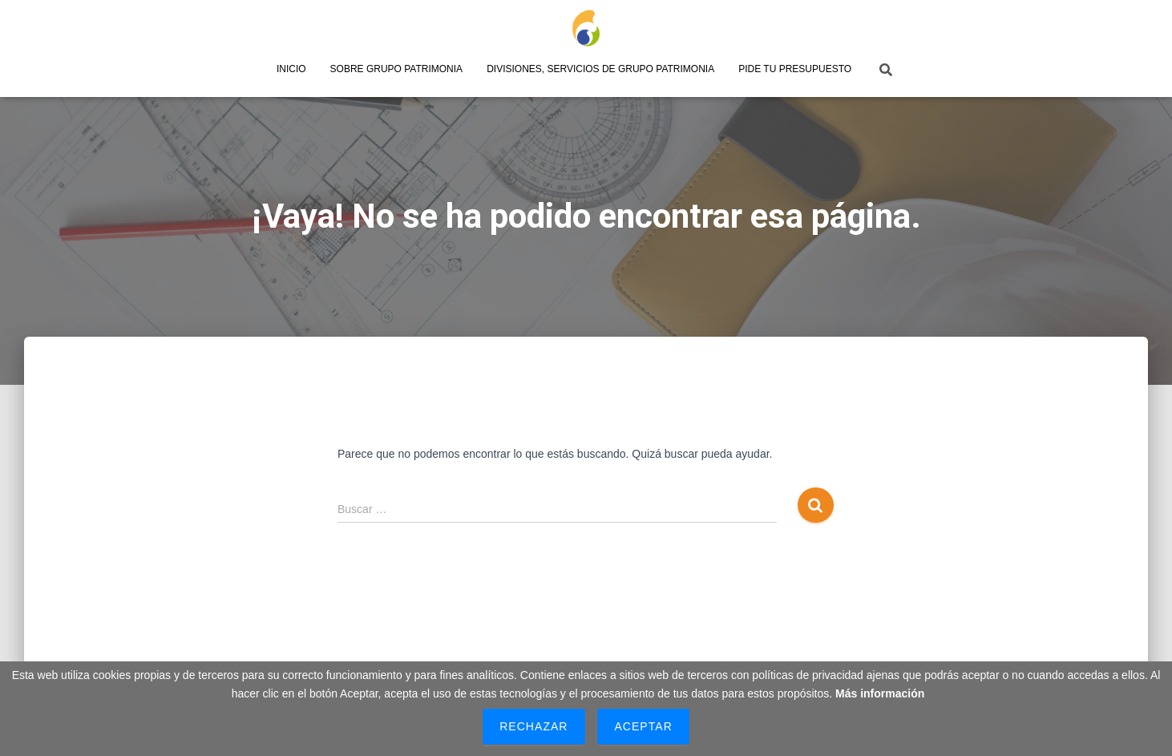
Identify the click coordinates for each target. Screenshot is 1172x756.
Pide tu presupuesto (794, 69)
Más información (879, 693)
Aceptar (643, 726)
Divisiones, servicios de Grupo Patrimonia (600, 69)
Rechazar (533, 726)
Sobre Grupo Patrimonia (396, 69)
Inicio (291, 69)
